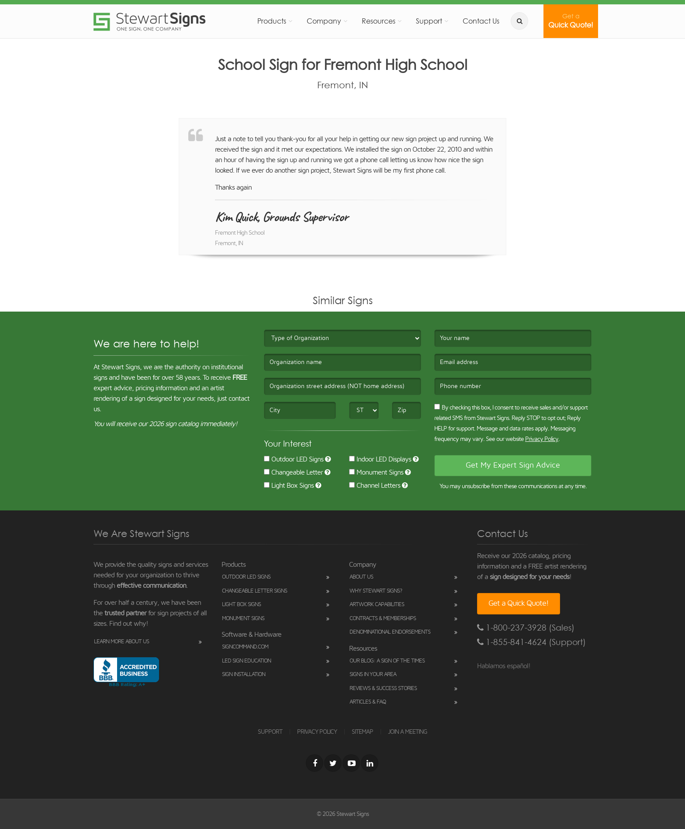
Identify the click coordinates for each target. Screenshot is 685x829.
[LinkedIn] (369, 763)
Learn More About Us (121, 642)
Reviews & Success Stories (383, 688)
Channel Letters (374, 485)
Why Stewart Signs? (375, 591)
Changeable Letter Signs (254, 591)
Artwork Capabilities (376, 604)
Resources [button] (378, 21)
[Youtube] (351, 763)
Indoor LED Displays (380, 459)
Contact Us (481, 21)
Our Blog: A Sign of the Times (387, 661)
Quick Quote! (570, 21)
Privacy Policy (541, 439)
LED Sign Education (246, 661)
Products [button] (271, 21)
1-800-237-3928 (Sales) (525, 628)
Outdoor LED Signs (293, 459)
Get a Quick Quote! (518, 603)
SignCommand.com (245, 647)
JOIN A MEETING (407, 732)
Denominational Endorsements (389, 632)
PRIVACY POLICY (317, 732)
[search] (519, 21)
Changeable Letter (293, 472)
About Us (361, 577)
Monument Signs (376, 472)
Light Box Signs (289, 485)
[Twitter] (333, 763)
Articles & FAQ (367, 702)
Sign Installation (243, 674)
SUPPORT (270, 732)
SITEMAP (362, 732)
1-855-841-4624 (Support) (531, 642)
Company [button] (324, 21)
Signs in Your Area (372, 674)
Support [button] (429, 21)
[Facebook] (314, 763)
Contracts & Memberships (382, 618)
